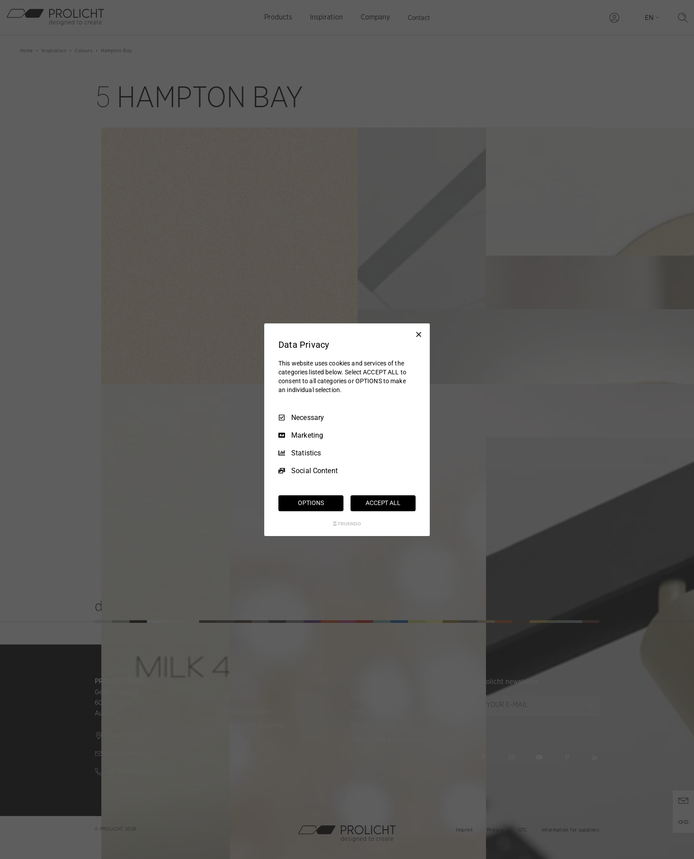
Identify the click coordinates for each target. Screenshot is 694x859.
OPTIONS (311, 502)
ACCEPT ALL (383, 502)
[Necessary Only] (419, 334)
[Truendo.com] (347, 523)
